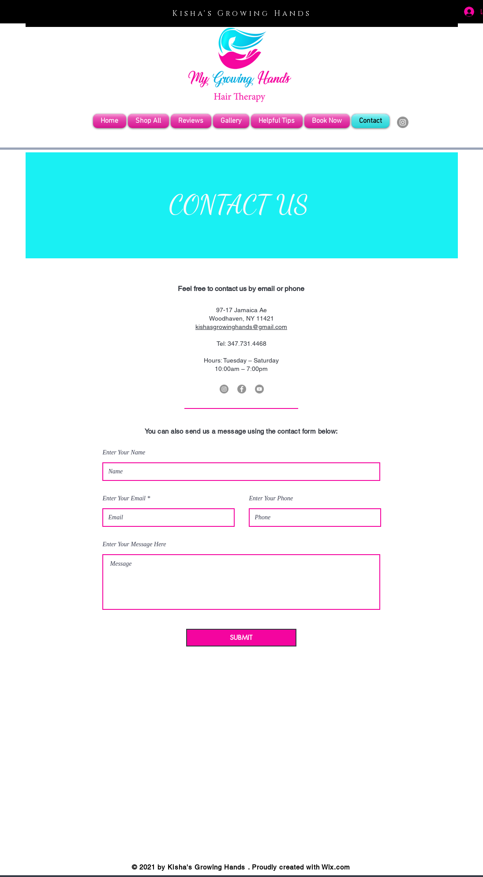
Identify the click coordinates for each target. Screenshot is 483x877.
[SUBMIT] (241, 637)
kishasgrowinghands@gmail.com (241, 326)
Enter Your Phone (271, 498)
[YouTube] (259, 389)
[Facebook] (241, 389)
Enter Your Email (124, 498)
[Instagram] (402, 122)
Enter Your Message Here (134, 544)
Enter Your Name (124, 453)
